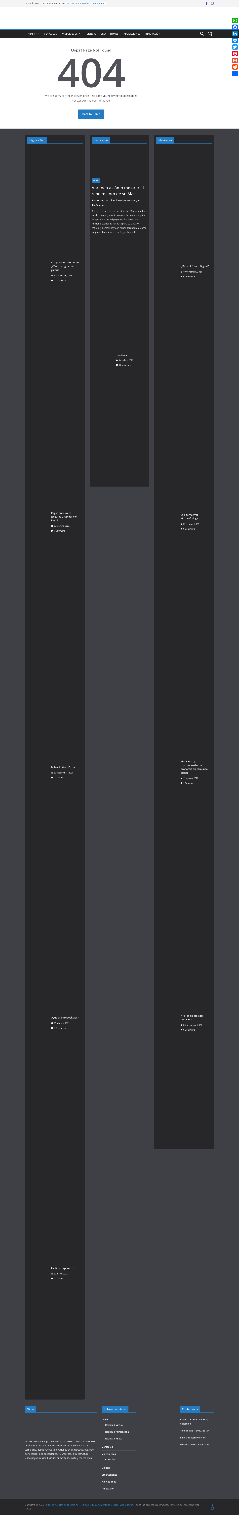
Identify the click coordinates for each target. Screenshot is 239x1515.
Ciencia (91, 33)
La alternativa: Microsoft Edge (189, 516)
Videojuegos (70, 33)
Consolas (110, 1459)
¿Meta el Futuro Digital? (195, 266)
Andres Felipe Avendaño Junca (127, 200)
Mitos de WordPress (63, 767)
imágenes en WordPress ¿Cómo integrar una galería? (65, 266)
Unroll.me (121, 355)
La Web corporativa (62, 1268)
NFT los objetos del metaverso (192, 1017)
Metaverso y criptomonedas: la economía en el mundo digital (194, 767)
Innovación (152, 33)
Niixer (31, 33)
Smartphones (109, 33)
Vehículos (50, 33)
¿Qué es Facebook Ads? (65, 1017)
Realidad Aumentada (117, 1431)
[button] (37, 33)
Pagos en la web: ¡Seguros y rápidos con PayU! (64, 516)
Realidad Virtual (114, 1425)
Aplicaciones (132, 33)
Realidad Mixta (113, 1438)
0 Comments (58, 280)
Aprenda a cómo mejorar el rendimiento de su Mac (118, 190)
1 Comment (58, 530)
